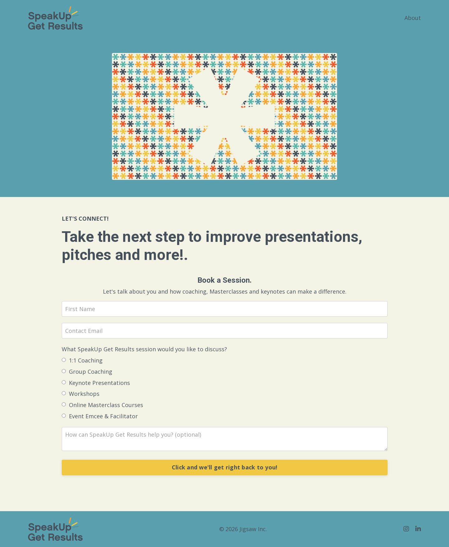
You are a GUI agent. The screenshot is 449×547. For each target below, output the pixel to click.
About (412, 18)
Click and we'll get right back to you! (225, 467)
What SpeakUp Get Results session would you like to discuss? (144, 349)
